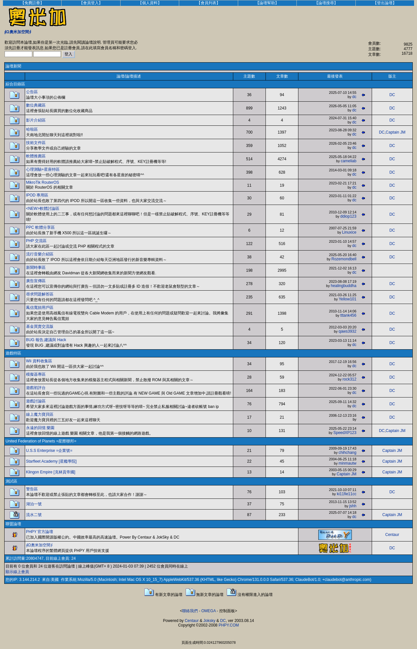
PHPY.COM (229, 625)
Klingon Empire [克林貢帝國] (50, 472)
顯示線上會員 (17, 572)
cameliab (348, 161)
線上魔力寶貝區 (39, 414)
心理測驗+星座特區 (43, 169)
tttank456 (348, 315)
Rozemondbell (343, 259)
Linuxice (349, 232)
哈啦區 (32, 129)
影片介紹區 (36, 120)
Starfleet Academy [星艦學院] (51, 461)
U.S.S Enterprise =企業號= (49, 450)
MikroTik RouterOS (42, 182)
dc (354, 96)
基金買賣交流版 (39, 326)
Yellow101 (347, 299)
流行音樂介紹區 (39, 254)
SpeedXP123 (344, 432)
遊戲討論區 (36, 401)
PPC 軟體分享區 (40, 227)
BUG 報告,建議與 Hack (46, 340)
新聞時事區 (36, 267)
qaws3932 (347, 331)
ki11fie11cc (346, 494)
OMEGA (208, 611)
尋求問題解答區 (39, 294)
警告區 (32, 489)
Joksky (209, 620)
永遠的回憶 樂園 (40, 427)
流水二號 (34, 514)
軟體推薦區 (36, 156)
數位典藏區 (36, 105)
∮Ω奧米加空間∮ (17, 32)
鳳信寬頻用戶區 (39, 307)
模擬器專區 (36, 374)
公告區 (32, 92)
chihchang (347, 452)
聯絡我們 (190, 611)
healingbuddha (343, 285)
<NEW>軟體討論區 (42, 208)
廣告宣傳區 (36, 281)
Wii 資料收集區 (39, 361)
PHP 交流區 (36, 240)
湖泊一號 (34, 504)
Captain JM (396, 132)
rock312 (349, 379)
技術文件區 (36, 142)
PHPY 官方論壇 (39, 531)
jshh (352, 506)
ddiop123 (348, 216)
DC (392, 95)
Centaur (392, 534)
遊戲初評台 (36, 387)
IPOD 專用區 (37, 195)
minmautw (347, 463)
